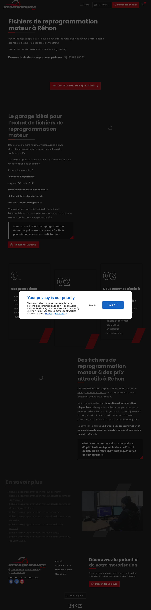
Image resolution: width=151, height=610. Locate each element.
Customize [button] (92, 305)
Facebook (59, 313)
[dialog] (75, 305)
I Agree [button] (113, 305)
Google (48, 313)
